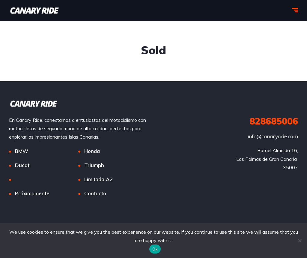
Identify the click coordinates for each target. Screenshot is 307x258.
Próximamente (32, 193)
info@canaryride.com (273, 136)
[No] (300, 241)
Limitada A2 (98, 179)
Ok (155, 249)
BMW (21, 151)
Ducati (23, 165)
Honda (92, 151)
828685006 (273, 121)
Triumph (94, 165)
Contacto (95, 193)
